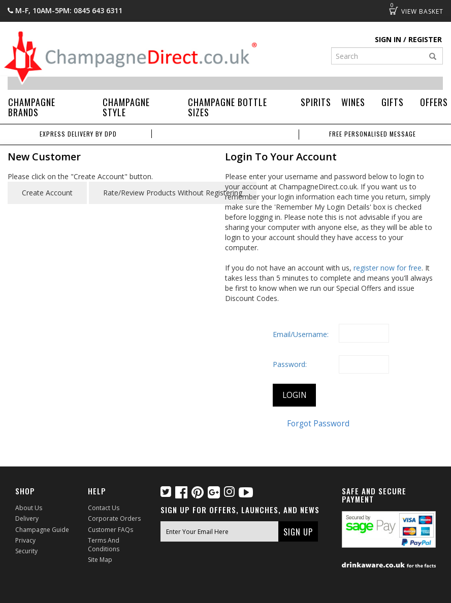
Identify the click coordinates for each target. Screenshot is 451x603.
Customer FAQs (110, 529)
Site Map (100, 559)
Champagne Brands (31, 107)
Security (26, 551)
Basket (393, 11)
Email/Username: (301, 334)
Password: (290, 364)
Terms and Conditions (103, 544)
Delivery (27, 518)
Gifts (392, 102)
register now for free (387, 268)
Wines (353, 102)
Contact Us (103, 508)
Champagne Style (126, 107)
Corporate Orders (114, 518)
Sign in (388, 39)
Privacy (25, 540)
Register (425, 39)
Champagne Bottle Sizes (227, 107)
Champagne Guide (42, 529)
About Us (28, 508)
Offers (434, 102)
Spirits (316, 102)
